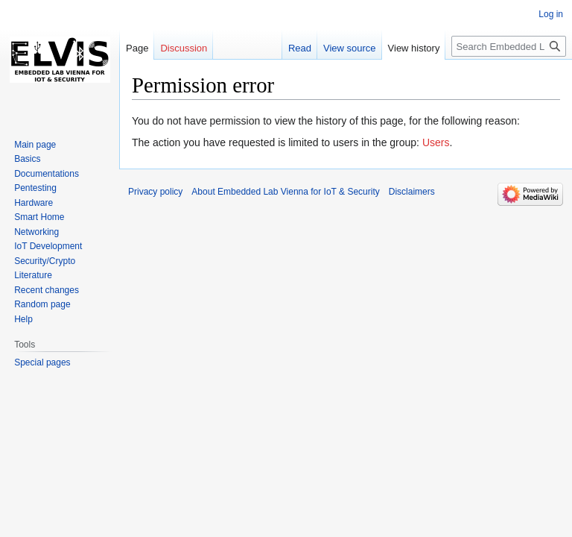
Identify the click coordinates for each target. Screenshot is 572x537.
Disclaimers (412, 191)
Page (137, 48)
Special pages (42, 362)
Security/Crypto (44, 261)
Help (23, 319)
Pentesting (35, 188)
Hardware (33, 203)
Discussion (183, 48)
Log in (550, 14)
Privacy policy (155, 191)
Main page (35, 144)
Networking (36, 232)
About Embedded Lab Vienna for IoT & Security (285, 191)
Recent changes (46, 290)
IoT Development (48, 246)
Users (436, 142)
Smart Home (39, 217)
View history (414, 48)
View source (349, 48)
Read (299, 48)
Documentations (46, 174)
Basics (27, 159)
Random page (42, 304)
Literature (33, 275)
